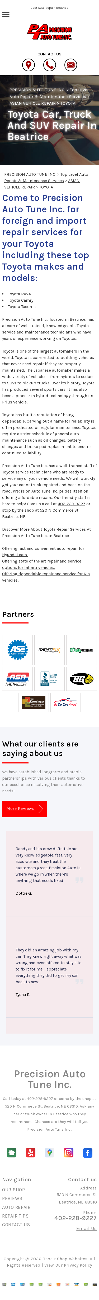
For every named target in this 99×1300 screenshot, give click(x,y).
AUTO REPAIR (16, 1207)
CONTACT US (16, 1225)
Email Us (86, 1228)
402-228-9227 (71, 503)
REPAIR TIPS (15, 1216)
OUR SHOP (13, 1190)
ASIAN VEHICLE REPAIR (33, 103)
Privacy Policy (78, 1265)
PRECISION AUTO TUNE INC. (37, 89)
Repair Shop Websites (65, 1258)
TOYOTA (68, 103)
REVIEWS (12, 1198)
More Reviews (24, 809)
